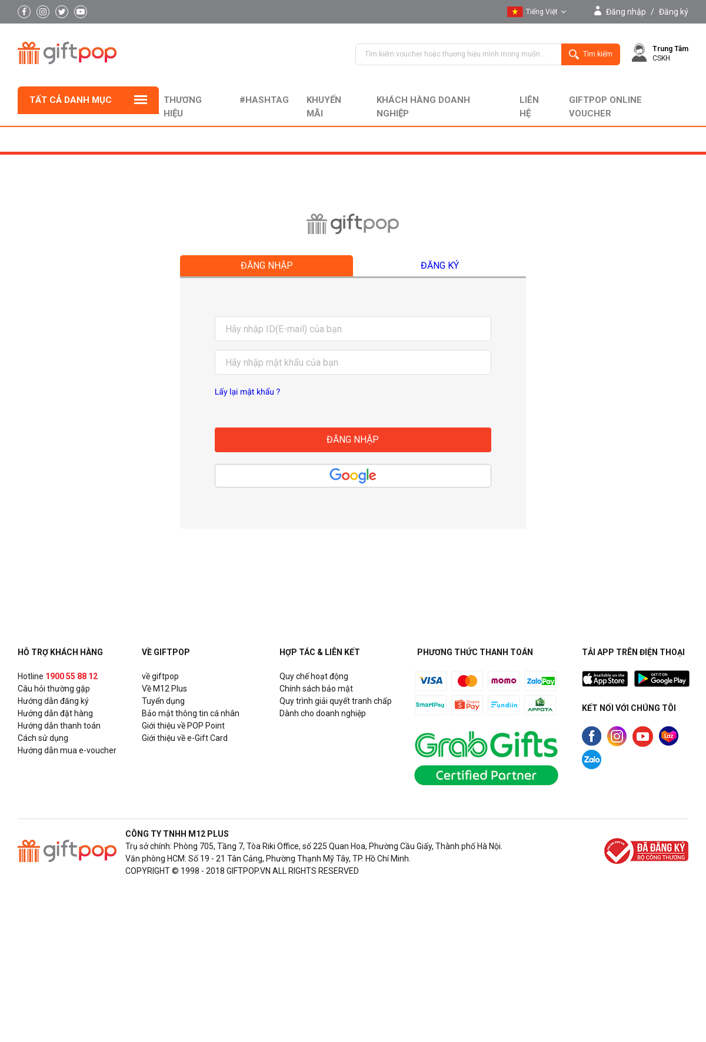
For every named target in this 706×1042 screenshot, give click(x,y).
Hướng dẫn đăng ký (53, 701)
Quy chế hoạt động (313, 676)
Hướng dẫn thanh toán (59, 725)
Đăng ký (673, 11)
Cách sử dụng (43, 738)
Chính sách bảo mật (316, 688)
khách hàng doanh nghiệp (423, 107)
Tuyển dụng (163, 701)
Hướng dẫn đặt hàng (55, 713)
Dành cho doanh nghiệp (322, 713)
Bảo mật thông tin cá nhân (190, 713)
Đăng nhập (626, 11)
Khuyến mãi (324, 107)
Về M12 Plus (164, 688)
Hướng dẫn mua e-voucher (67, 750)
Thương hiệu (183, 107)
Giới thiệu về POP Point (183, 725)
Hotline (58, 676)
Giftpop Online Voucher (605, 107)
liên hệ (529, 107)
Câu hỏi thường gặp (54, 688)
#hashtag (264, 100)
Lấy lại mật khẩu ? (247, 392)
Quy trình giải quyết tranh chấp (335, 701)
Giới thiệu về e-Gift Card (185, 738)
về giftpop (160, 676)
